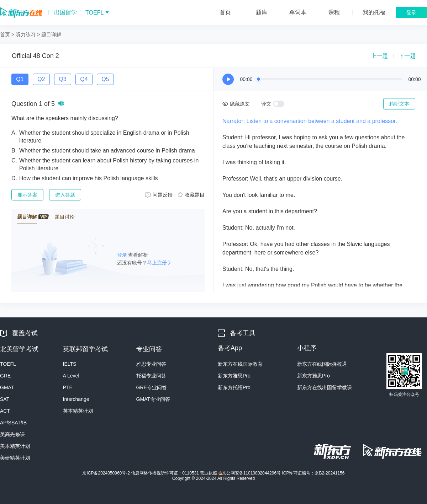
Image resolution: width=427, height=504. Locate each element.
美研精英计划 (15, 458)
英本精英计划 (78, 411)
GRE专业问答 (151, 387)
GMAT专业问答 (153, 399)
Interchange (76, 399)
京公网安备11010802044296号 (250, 473)
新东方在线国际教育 (240, 364)
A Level (71, 376)
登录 (122, 255)
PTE (68, 387)
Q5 (105, 79)
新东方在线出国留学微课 (324, 387)
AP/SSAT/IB (13, 422)
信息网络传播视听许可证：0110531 (165, 473)
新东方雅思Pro (234, 376)
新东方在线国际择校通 (322, 364)
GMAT (7, 387)
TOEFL (8, 364)
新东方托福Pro (234, 387)
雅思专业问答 (151, 364)
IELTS (70, 364)
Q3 (62, 79)
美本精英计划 (15, 446)
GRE (5, 376)
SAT (4, 399)
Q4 (84, 79)
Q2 (41, 79)
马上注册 (157, 263)
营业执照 (209, 473)
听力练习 (26, 34)
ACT (5, 411)
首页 (5, 34)
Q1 (19, 79)
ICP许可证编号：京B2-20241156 (313, 473)
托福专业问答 (151, 376)
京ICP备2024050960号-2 (106, 473)
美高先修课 (12, 434)
